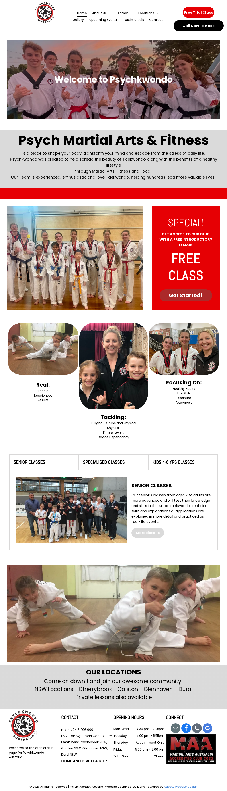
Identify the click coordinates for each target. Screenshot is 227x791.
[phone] (197, 728)
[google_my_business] (207, 728)
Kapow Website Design (181, 787)
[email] (175, 728)
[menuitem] (82, 13)
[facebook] (186, 728)
